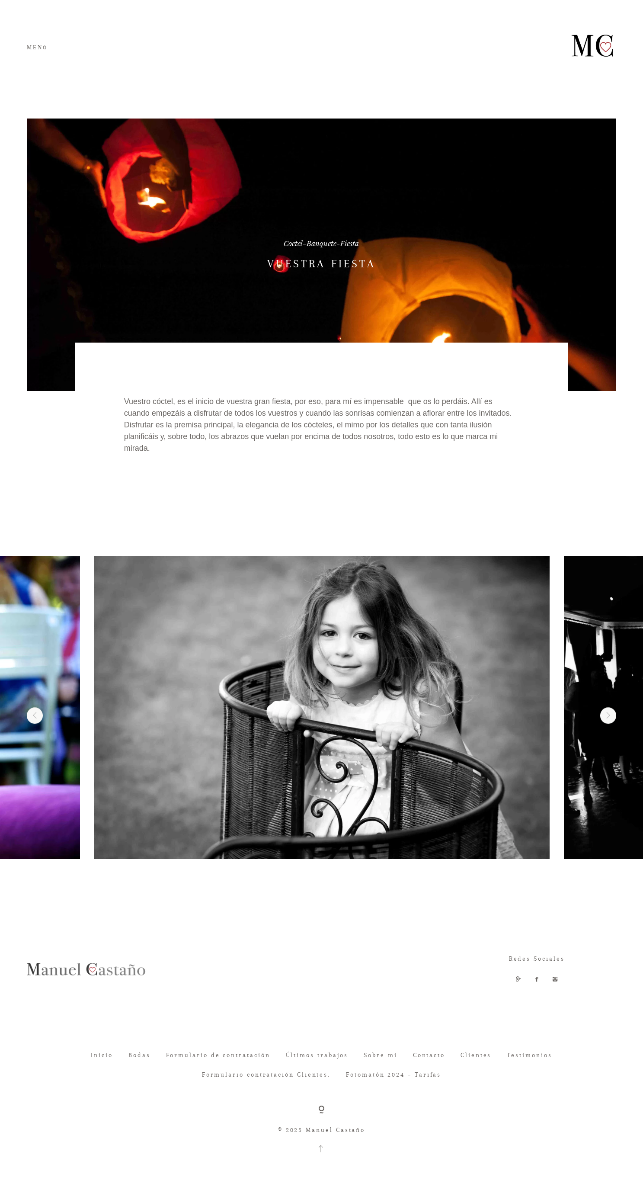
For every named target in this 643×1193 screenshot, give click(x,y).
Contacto (429, 1055)
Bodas (139, 1055)
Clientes (476, 1055)
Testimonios (529, 1055)
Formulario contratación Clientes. (266, 1074)
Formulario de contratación (218, 1055)
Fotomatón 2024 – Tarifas (393, 1074)
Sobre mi (380, 1055)
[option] (321, 707)
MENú (37, 47)
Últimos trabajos (317, 1055)
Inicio (102, 1055)
